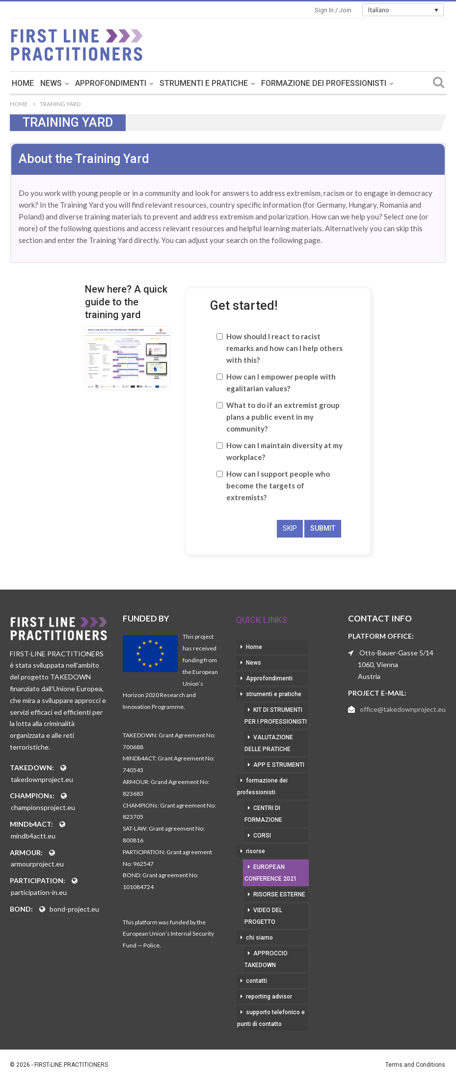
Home (89, 83)
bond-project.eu (74, 909)
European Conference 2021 (270, 873)
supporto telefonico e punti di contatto (271, 1018)
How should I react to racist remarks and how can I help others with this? (284, 348)
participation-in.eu (39, 892)
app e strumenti (278, 764)
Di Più (338, 83)
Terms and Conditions (415, 1064)
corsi (262, 835)
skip (290, 528)
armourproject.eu (37, 864)
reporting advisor (269, 996)
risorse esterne (279, 894)
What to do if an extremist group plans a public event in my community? (283, 417)
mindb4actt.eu (33, 836)
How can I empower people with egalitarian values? (281, 382)
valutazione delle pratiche (268, 743)
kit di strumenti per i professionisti (275, 715)
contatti (256, 980)
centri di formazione (263, 814)
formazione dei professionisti (262, 786)
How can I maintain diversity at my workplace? (284, 451)
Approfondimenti (177, 83)
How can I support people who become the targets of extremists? (278, 485)
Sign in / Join (333, 10)
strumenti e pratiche (270, 83)
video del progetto (263, 916)
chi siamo (259, 937)
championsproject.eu (43, 807)
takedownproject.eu (42, 779)
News (117, 83)
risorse (255, 851)
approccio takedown (266, 959)
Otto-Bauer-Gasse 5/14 (396, 652)
